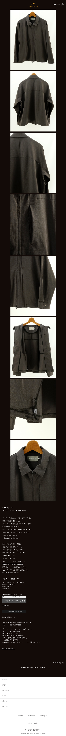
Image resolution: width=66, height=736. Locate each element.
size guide (5, 605)
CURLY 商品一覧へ (8, 649)
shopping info (56, 4)
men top (33, 667)
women (5, 690)
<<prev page (25, 667)
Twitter (20, 715)
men (4, 685)
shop (4, 701)
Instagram (44, 715)
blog (4, 696)
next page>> (41, 667)
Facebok (31, 715)
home (4, 679)
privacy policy (33, 723)
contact (5, 707)
